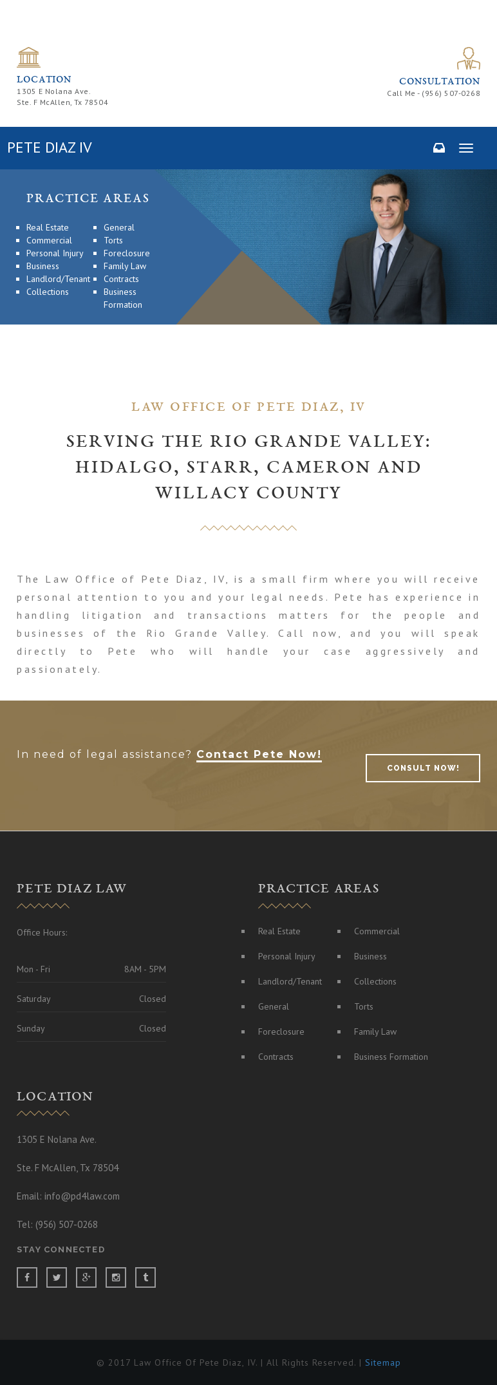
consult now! (423, 768)
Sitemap (381, 1362)
